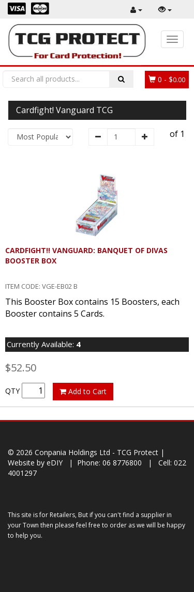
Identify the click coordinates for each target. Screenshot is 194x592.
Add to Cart (83, 391)
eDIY (55, 463)
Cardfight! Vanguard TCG (64, 110)
